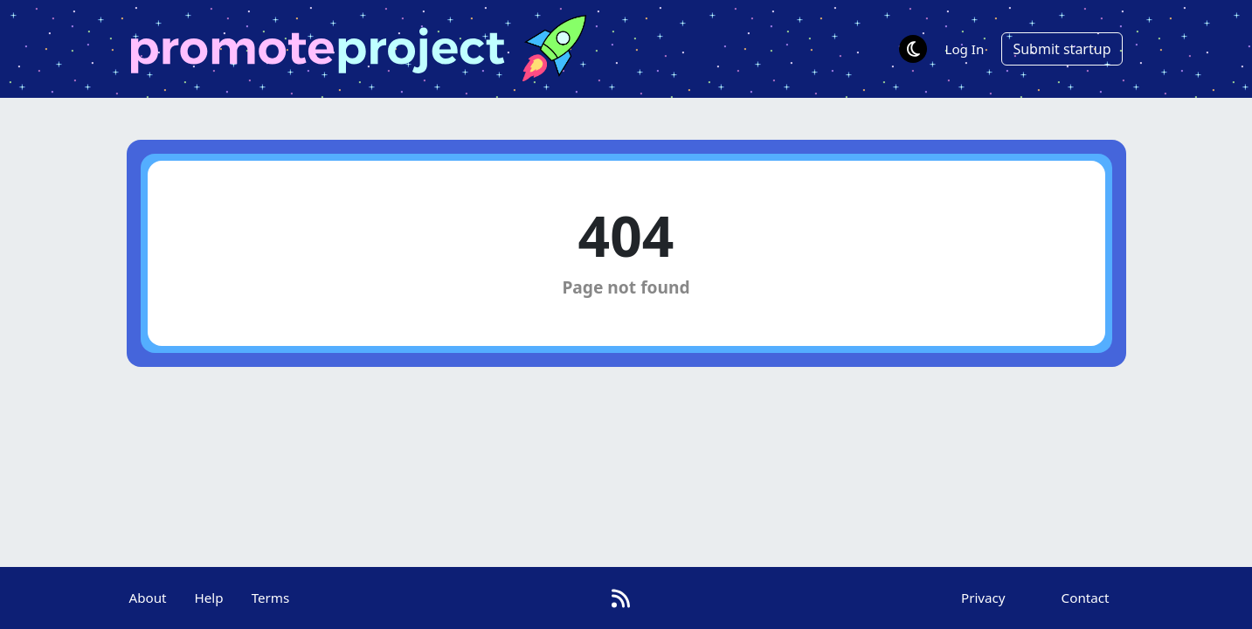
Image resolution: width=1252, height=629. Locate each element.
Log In (964, 49)
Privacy (983, 597)
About (147, 597)
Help (209, 597)
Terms (271, 597)
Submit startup (1061, 49)
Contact (1086, 597)
